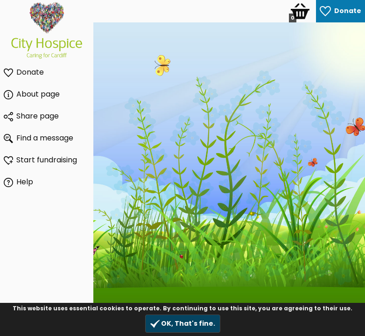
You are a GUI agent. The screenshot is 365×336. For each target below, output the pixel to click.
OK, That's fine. (182, 324)
